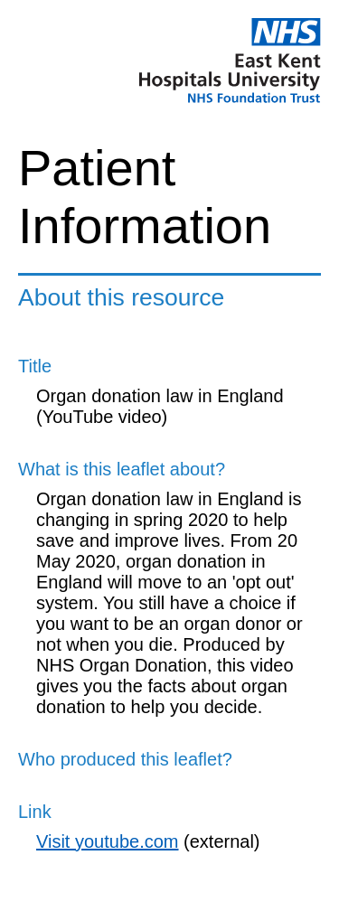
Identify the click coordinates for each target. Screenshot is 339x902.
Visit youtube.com (107, 841)
